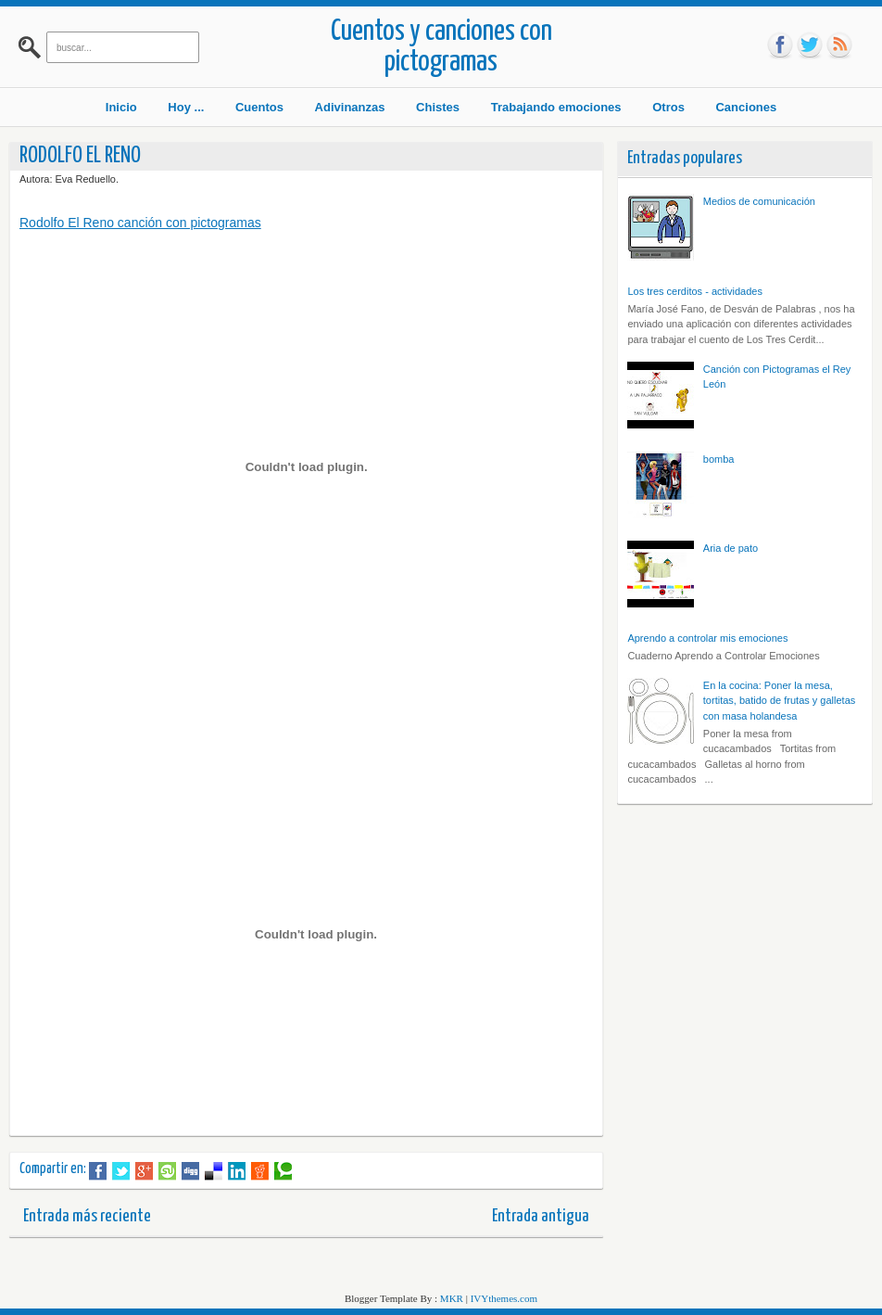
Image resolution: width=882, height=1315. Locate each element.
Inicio (121, 107)
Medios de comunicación (759, 201)
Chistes (438, 107)
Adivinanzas (350, 107)
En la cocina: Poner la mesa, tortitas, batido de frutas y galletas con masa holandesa (779, 700)
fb (780, 45)
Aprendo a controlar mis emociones (707, 638)
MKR (451, 1298)
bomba (719, 459)
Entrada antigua (540, 1216)
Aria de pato (730, 548)
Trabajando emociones (556, 107)
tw (810, 45)
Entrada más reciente (87, 1216)
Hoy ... (186, 107)
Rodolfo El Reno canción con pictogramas (140, 222)
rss (839, 45)
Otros (668, 107)
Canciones (745, 107)
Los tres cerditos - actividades (694, 291)
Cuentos (259, 107)
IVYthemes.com (504, 1298)
